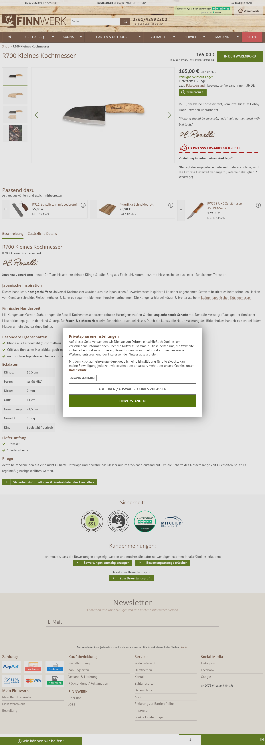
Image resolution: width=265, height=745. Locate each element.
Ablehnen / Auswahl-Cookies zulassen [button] (132, 389)
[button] (83, 378)
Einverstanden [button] (132, 401)
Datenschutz (77, 370)
